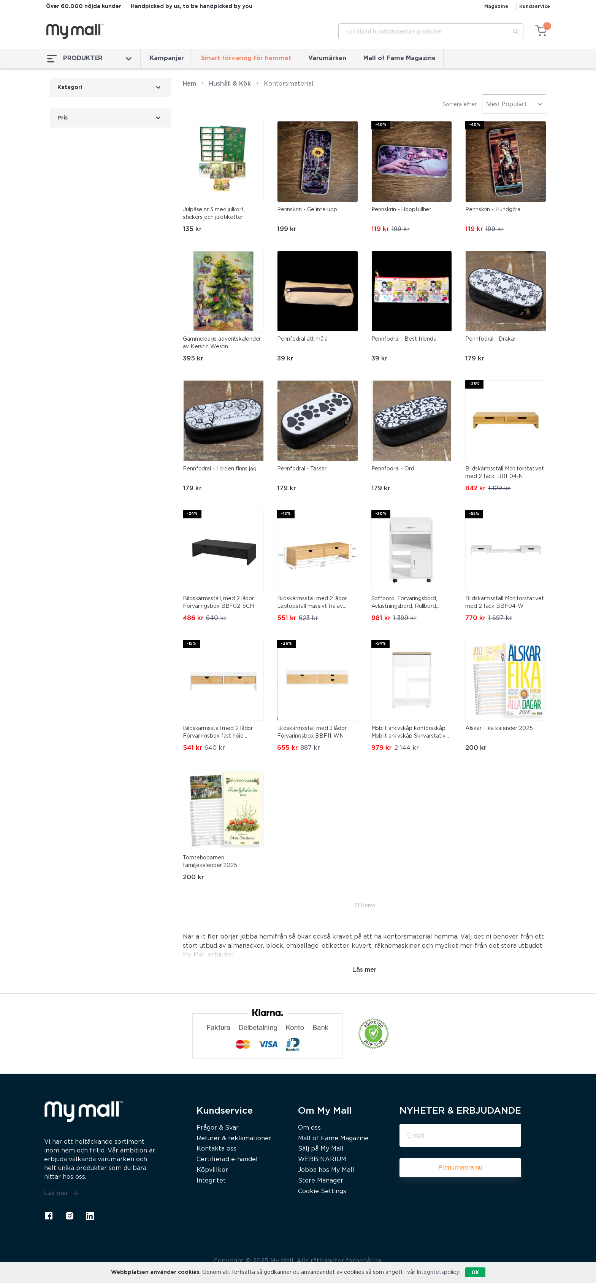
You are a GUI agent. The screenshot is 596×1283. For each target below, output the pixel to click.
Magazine (496, 7)
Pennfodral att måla (302, 339)
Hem (189, 84)
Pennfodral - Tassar (302, 469)
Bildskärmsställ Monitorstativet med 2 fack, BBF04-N (504, 473)
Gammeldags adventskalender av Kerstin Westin (222, 343)
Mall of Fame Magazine (399, 58)
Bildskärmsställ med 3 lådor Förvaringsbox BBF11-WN (312, 732)
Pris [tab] (62, 118)
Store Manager (320, 1181)
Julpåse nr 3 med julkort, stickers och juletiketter (214, 213)
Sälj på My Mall (321, 1149)
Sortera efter (459, 104)
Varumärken (327, 58)
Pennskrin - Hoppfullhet (401, 209)
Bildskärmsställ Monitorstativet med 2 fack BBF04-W (504, 602)
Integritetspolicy (438, 1272)
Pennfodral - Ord (392, 469)
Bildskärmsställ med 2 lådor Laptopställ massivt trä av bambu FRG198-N (312, 603)
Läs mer (61, 1194)
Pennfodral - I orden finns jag (220, 469)
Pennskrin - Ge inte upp (307, 209)
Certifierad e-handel (227, 1159)
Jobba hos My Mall (326, 1170)
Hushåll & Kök (230, 84)
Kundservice (534, 7)
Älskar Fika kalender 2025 (499, 728)
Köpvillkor (212, 1170)
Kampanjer (167, 58)
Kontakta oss (216, 1149)
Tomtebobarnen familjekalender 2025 (210, 862)
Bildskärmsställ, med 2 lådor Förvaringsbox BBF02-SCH (218, 602)
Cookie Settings (322, 1191)
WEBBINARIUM (322, 1159)
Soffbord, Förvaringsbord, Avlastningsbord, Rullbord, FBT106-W (404, 603)
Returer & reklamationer (234, 1138)
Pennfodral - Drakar (490, 339)
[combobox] (430, 31)
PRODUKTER (89, 58)
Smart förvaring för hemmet (246, 58)
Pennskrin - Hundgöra (492, 209)
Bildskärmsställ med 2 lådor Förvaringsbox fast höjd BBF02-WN (218, 733)
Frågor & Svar (218, 1128)
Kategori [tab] (69, 87)
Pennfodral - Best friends (403, 339)
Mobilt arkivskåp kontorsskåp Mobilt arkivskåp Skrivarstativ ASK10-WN (408, 733)
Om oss (309, 1128)
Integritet (211, 1181)
